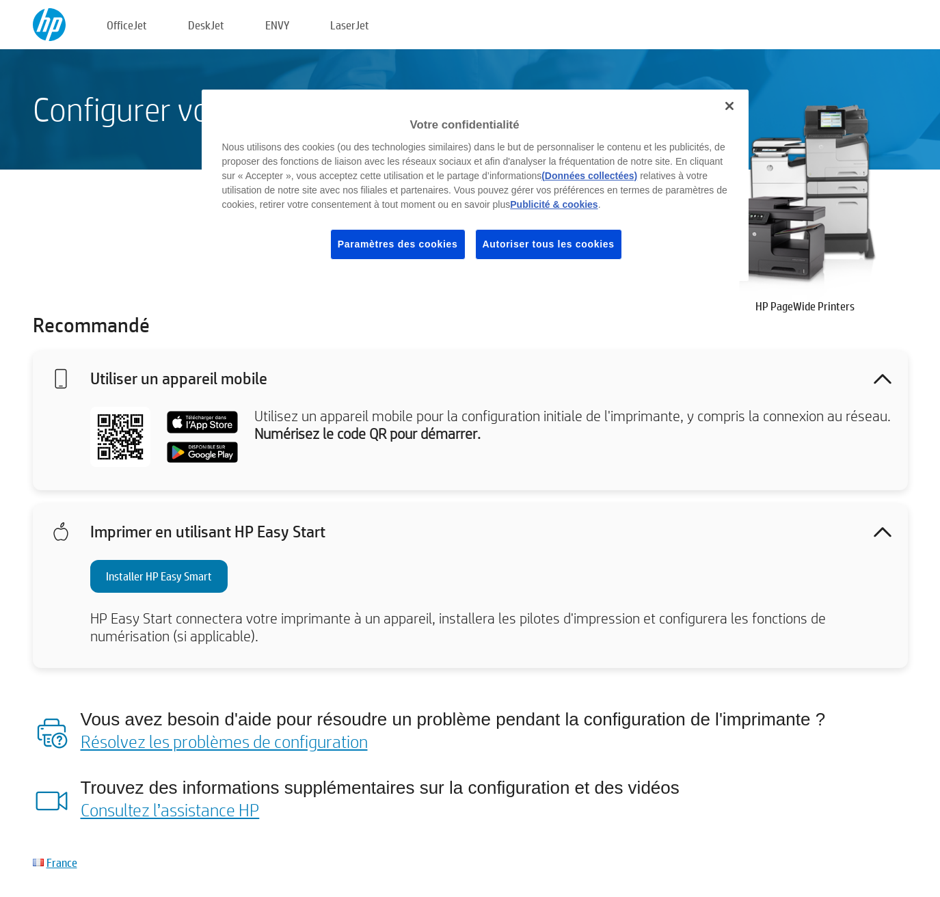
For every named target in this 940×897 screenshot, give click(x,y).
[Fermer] (729, 106)
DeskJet (206, 25)
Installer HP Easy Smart (159, 576)
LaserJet (349, 25)
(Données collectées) (589, 175)
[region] (475, 185)
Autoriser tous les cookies (549, 244)
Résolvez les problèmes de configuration (224, 741)
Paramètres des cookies (398, 244)
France (61, 862)
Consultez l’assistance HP (170, 809)
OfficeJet (127, 25)
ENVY (277, 25)
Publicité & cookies (553, 204)
